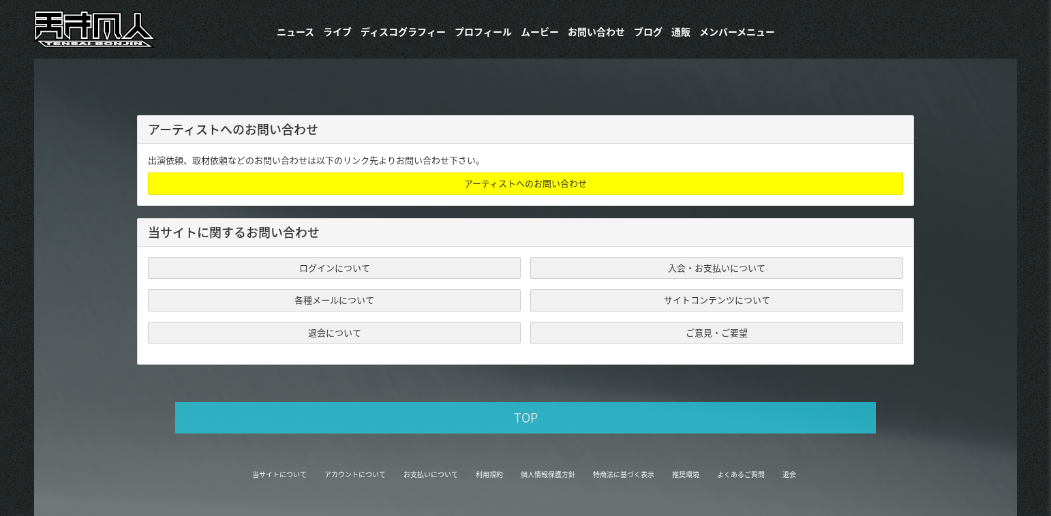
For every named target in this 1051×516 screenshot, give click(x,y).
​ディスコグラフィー (403, 31)
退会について (334, 332)
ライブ (337, 31)
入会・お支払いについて (716, 267)
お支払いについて (430, 474)
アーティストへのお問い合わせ (525, 183)
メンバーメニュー (737, 31)
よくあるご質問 (741, 474)
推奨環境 (685, 474)
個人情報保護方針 (548, 474)
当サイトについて (279, 474)
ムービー (540, 31)
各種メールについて (334, 299)
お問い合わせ (596, 31)
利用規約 (489, 474)
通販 (680, 31)
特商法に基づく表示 (623, 474)
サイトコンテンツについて (717, 299)
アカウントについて (355, 474)
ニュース (295, 31)
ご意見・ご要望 (717, 332)
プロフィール (483, 31)
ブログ (648, 31)
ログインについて (334, 267)
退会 (789, 474)
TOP (526, 417)
